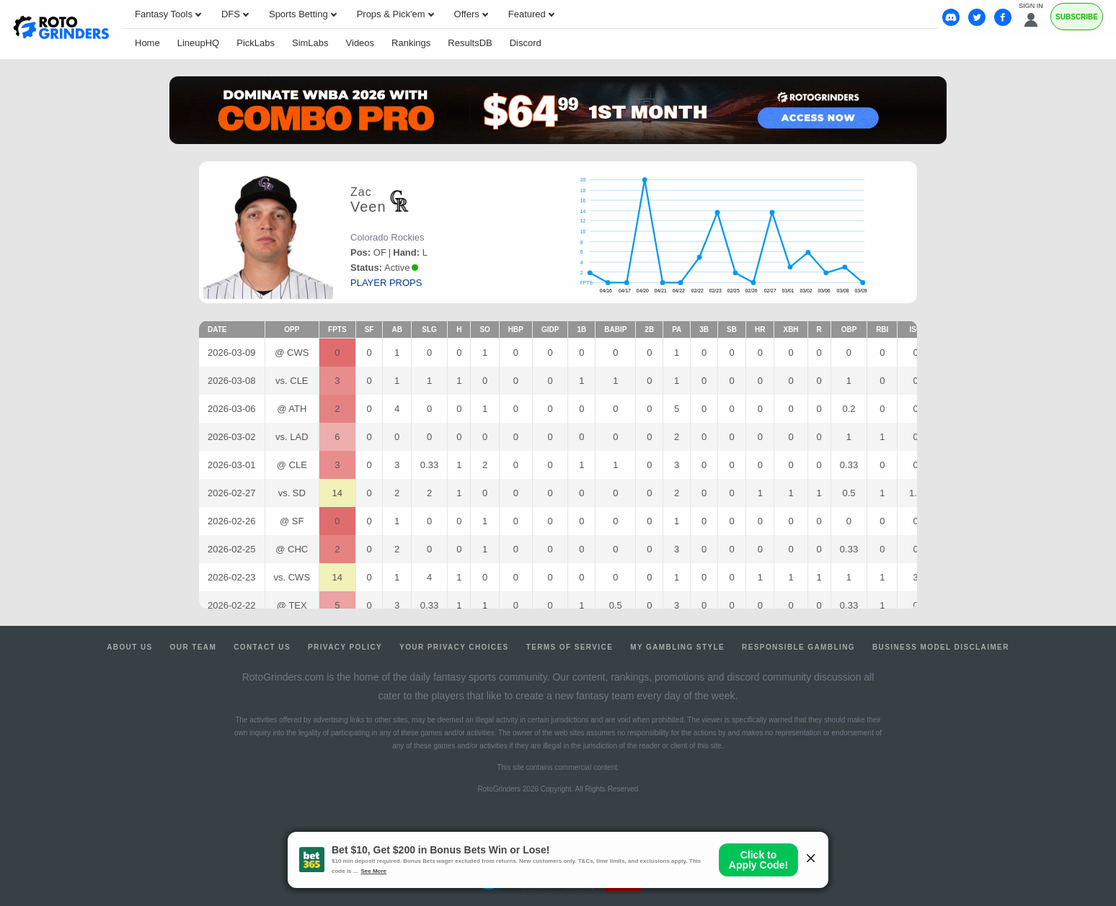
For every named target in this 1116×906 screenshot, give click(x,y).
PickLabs (255, 42)
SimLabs (310, 42)
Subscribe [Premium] (1076, 17)
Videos (360, 42)
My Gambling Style (677, 647)
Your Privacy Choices (454, 647)
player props (386, 282)
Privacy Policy (345, 647)
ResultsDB (470, 42)
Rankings (410, 42)
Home (147, 42)
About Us (129, 647)
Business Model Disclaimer (940, 647)
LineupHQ (198, 42)
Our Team (193, 647)
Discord (525, 42)
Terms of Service (570, 647)
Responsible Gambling (798, 647)
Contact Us (262, 647)
